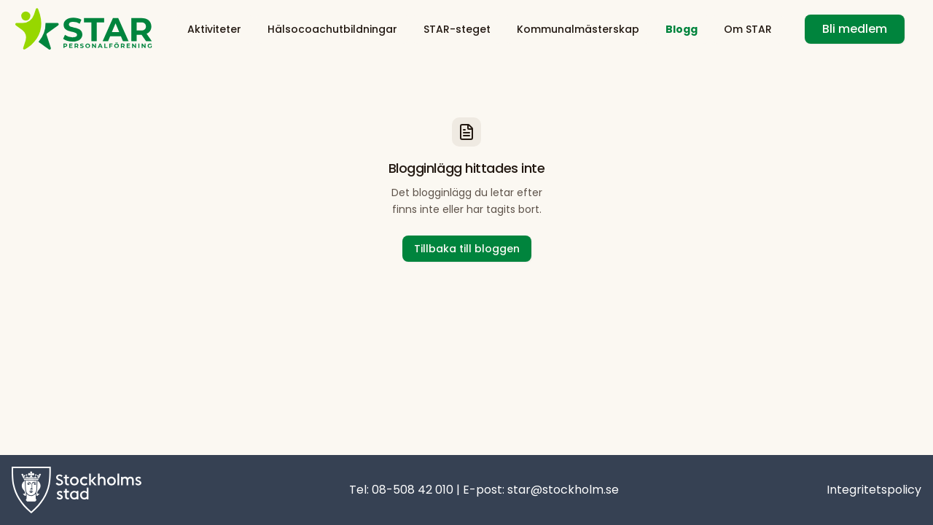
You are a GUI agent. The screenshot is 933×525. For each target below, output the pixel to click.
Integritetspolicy (874, 489)
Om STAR (748, 29)
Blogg (681, 29)
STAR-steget (457, 29)
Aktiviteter (214, 29)
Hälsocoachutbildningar (332, 29)
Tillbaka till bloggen (467, 248)
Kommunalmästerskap (578, 29)
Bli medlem (854, 28)
